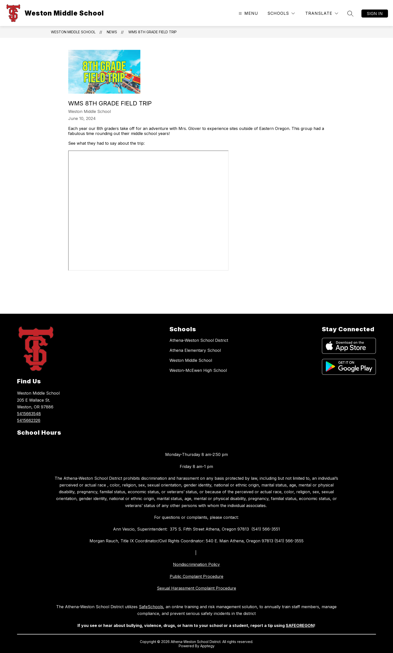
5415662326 (28, 420)
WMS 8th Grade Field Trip (152, 32)
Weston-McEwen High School (198, 370)
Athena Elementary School (195, 350)
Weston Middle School (73, 32)
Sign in (375, 13)
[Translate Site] (321, 13)
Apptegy (207, 646)
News (112, 32)
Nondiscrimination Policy (196, 564)
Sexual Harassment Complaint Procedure (196, 588)
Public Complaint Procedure (196, 576)
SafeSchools (151, 606)
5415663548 (29, 413)
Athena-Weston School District (198, 340)
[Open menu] (247, 13)
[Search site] (350, 14)
